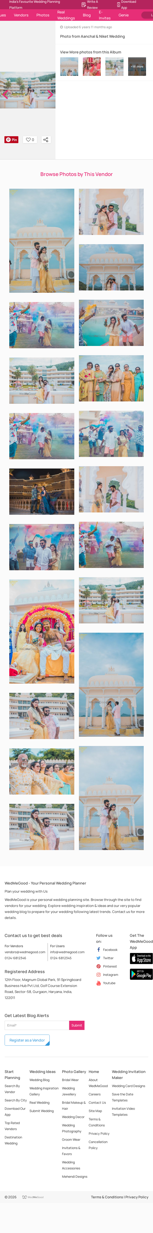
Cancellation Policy (98, 1145)
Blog (87, 15)
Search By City (16, 1100)
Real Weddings (66, 15)
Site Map (95, 1111)
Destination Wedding (13, 1140)
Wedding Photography (71, 1128)
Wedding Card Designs (128, 1086)
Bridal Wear (70, 1080)
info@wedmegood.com (67, 952)
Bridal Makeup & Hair (74, 1105)
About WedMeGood (98, 1083)
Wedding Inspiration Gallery (44, 1091)
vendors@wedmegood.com (25, 952)
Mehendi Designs (74, 1176)
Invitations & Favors (71, 1151)
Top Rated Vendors (12, 1126)
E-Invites (105, 15)
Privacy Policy (99, 1133)
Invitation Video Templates (123, 1111)
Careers (95, 1094)
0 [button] (30, 139)
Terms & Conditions (97, 1122)
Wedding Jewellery (69, 1091)
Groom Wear (71, 1139)
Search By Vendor (12, 1089)
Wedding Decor (73, 1117)
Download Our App (15, 1111)
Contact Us (97, 1102)
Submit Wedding (41, 1111)
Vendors (21, 15)
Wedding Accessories (71, 1165)
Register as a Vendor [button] (27, 1040)
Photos (42, 15)
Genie (124, 15)
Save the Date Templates (122, 1097)
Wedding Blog (39, 1080)
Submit (77, 1025)
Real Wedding (39, 1102)
